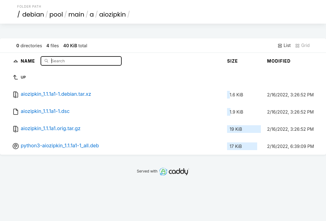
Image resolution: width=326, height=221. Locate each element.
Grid (302, 45)
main (76, 14)
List (284, 45)
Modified (279, 61)
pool (56, 14)
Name (28, 60)
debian (33, 14)
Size (232, 61)
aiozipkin (112, 14)
